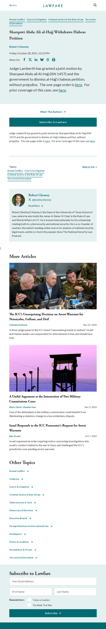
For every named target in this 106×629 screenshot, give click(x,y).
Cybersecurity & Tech (22, 502)
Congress (16, 479)
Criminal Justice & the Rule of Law (65, 19)
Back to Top (89, 166)
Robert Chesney (19, 46)
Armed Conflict (17, 19)
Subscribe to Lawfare (53, 122)
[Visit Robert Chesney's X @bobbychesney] (40, 200)
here (78, 84)
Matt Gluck (15, 407)
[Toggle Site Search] (95, 5)
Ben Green (15, 436)
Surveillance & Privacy (22, 549)
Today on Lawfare (41, 600)
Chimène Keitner (18, 324)
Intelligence (17, 534)
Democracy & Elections (23, 510)
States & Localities (21, 542)
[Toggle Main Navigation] (22, 5)
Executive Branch (20, 518)
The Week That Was (42, 605)
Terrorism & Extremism (19, 178)
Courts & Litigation (36, 19)
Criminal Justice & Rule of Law (26, 494)
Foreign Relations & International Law (30, 526)
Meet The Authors (51, 111)
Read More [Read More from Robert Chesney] (34, 205)
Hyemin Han (29, 407)
